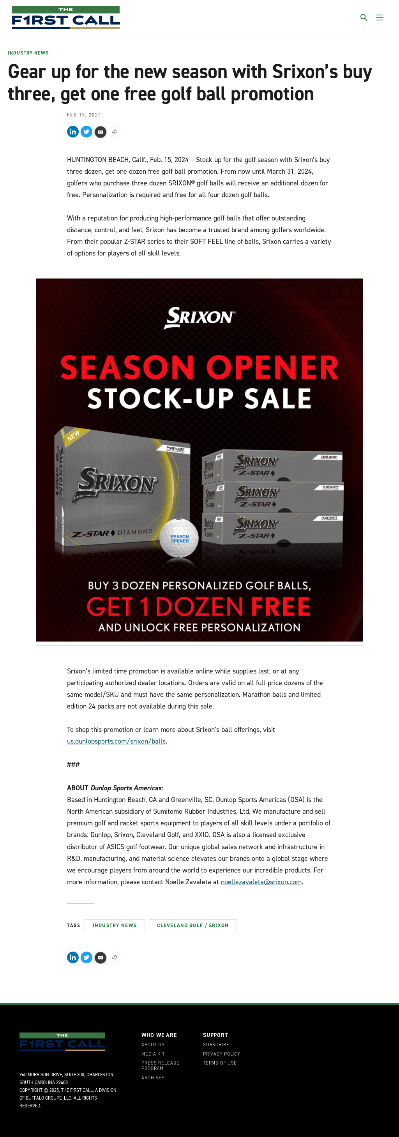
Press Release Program (160, 1066)
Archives (153, 1078)
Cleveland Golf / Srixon (193, 925)
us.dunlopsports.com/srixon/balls (116, 741)
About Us (153, 1045)
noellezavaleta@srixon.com (261, 882)
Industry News (28, 53)
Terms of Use (220, 1063)
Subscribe (216, 1045)
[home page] (66, 17)
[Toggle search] (364, 17)
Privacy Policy (221, 1054)
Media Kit (153, 1054)
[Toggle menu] (379, 17)
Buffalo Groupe (44, 1098)
